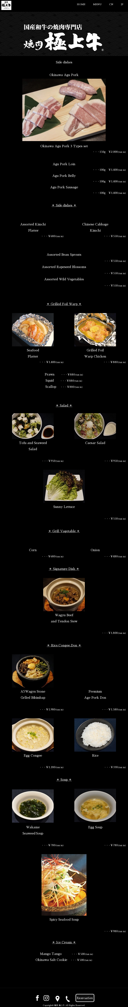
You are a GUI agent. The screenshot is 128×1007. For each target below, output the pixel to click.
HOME (81, 4)
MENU (97, 4)
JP (122, 4)
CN (111, 4)
